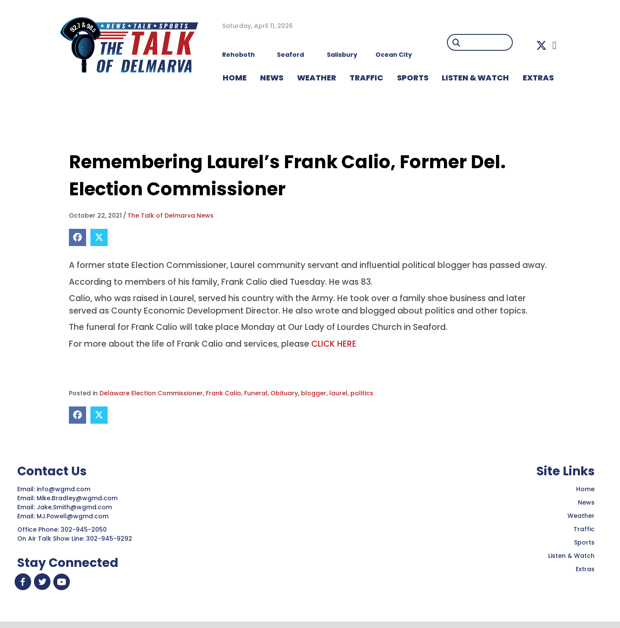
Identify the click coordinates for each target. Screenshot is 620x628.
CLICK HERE (333, 344)
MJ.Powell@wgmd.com (74, 516)
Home (585, 489)
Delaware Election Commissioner (151, 393)
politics (361, 393)
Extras (585, 569)
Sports (412, 77)
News (586, 502)
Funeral (255, 393)
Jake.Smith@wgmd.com (75, 507)
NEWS (271, 77)
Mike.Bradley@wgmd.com (77, 498)
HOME (235, 77)
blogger (313, 393)
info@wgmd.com (64, 489)
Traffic (584, 529)
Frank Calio (223, 393)
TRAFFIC (366, 77)
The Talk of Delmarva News (170, 215)
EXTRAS (538, 77)
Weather (581, 515)
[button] (541, 45)
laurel (338, 393)
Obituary (284, 393)
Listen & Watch (571, 555)
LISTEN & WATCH (475, 77)
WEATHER (316, 77)
